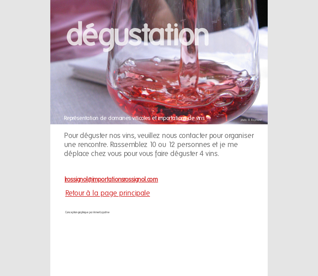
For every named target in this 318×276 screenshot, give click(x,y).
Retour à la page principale (107, 193)
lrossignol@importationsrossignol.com (111, 179)
